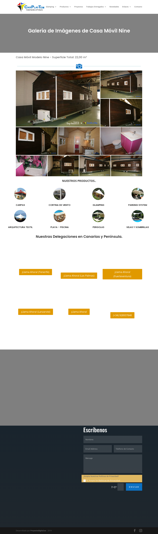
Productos (64, 7)
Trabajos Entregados (95, 7)
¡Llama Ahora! (79, 311)
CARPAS (20, 205)
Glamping (50, 7)
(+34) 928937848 (122, 315)
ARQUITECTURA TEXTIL (20, 227)
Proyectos (78, 7)
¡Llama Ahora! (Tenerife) (35, 272)
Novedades (114, 7)
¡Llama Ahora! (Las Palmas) (78, 275)
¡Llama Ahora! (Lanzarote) (35, 311)
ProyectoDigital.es (38, 530)
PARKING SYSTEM (137, 205)
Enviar (134, 487)
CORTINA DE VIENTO (59, 205)
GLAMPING (98, 205)
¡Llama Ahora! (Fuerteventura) (122, 274)
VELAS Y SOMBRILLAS (137, 227)
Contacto (138, 7)
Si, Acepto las (101, 480)
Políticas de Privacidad (109, 480)
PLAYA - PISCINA (60, 227)
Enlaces (125, 7)
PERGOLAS (98, 227)
